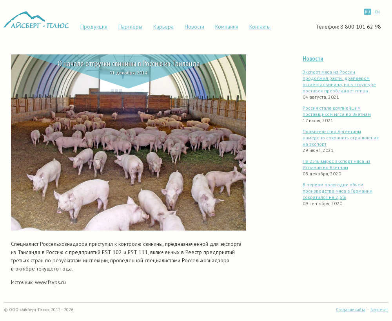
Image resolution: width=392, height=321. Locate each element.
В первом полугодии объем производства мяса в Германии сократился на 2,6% (337, 191)
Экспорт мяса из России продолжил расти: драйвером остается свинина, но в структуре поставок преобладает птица (339, 81)
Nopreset (379, 309)
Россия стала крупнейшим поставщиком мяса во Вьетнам (337, 111)
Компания (226, 26)
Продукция (93, 26)
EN (377, 11)
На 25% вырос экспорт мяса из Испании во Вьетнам (336, 164)
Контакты (259, 26)
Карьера (163, 26)
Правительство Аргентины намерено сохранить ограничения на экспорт (341, 137)
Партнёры (130, 26)
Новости (194, 26)
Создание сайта (350, 309)
